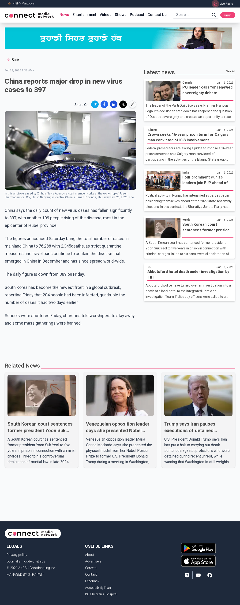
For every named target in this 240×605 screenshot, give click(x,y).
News (64, 14)
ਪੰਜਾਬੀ (227, 15)
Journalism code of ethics (26, 561)
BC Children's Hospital (101, 594)
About (89, 555)
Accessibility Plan (98, 587)
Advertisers (93, 561)
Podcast (137, 14)
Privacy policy (17, 555)
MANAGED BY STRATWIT (25, 574)
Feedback (92, 581)
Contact (91, 574)
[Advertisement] (120, 342)
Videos (106, 14)
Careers (91, 568)
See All (230, 71)
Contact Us (157, 14)
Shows (121, 14)
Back (13, 60)
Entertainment (84, 14)
